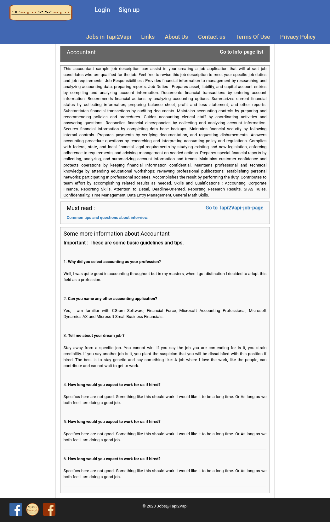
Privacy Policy (298, 36)
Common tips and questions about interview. (108, 217)
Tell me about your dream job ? (96, 335)
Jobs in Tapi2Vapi (108, 36)
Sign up (129, 10)
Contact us (211, 36)
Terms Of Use (253, 36)
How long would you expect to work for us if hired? (114, 384)
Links (148, 36)
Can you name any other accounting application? (112, 298)
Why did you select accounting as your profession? (114, 261)
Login (102, 10)
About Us (176, 36)
